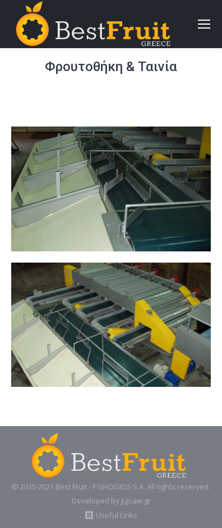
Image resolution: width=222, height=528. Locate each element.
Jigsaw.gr (136, 501)
